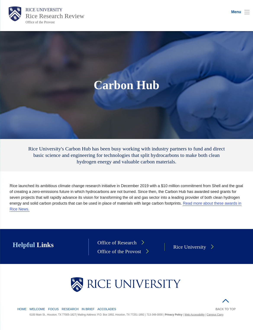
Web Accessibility (195, 314)
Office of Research (117, 242)
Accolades (106, 309)
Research (70, 309)
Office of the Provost (40, 22)
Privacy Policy (173, 314)
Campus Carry (215, 314)
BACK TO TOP (226, 309)
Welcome (37, 309)
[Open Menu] (237, 12)
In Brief (88, 309)
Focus (53, 309)
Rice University (44, 10)
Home (21, 309)
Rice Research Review (55, 15)
